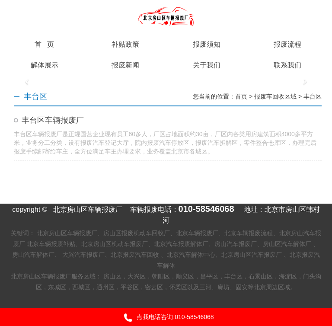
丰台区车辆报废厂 (53, 120)
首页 (241, 96)
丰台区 (312, 96)
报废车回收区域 (275, 96)
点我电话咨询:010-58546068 (166, 317)
